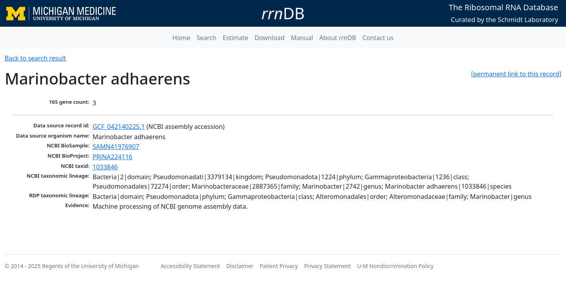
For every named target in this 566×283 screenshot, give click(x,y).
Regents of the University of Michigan (90, 266)
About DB (337, 37)
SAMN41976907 (115, 146)
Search (207, 37)
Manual (302, 37)
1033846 (105, 167)
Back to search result (35, 58)
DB (283, 13)
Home (181, 37)
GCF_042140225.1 (118, 126)
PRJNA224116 (112, 157)
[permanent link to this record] (516, 74)
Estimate (235, 37)
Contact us (378, 37)
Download (270, 37)
